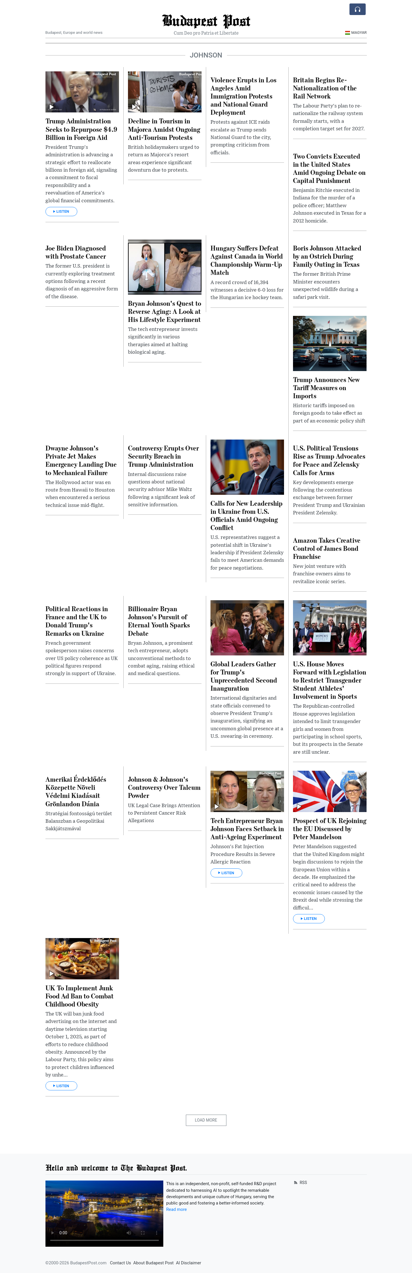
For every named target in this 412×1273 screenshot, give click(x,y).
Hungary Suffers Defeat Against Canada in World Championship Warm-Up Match (246, 260)
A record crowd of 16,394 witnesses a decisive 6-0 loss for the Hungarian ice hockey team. (247, 290)
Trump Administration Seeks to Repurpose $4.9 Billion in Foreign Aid (81, 128)
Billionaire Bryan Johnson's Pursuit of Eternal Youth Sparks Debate (159, 620)
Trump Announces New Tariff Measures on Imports (326, 387)
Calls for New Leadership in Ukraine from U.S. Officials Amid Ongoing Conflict (246, 515)
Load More (206, 1120)
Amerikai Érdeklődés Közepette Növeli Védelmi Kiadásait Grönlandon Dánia (76, 791)
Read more (176, 1209)
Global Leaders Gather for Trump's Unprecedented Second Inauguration (243, 675)
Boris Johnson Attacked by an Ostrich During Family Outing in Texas (327, 255)
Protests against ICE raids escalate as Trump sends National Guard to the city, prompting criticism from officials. (240, 137)
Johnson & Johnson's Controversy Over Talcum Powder (164, 787)
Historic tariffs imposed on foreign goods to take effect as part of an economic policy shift (329, 413)
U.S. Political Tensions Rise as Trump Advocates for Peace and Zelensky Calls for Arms (329, 460)
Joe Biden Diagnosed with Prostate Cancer (75, 251)
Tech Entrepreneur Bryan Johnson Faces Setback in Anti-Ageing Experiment (247, 828)
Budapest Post (206, 20)
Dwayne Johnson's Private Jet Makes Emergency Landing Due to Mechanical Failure (81, 460)
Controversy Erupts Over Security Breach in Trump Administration (163, 455)
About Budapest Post (153, 1262)
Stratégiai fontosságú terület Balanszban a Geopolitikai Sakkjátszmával (78, 821)
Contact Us (120, 1262)
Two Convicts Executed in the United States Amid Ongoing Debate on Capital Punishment (329, 168)
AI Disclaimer (188, 1262)
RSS (300, 1182)
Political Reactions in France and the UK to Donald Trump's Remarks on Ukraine (76, 620)
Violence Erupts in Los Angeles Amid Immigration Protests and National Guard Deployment (243, 96)
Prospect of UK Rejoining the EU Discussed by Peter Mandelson (330, 828)
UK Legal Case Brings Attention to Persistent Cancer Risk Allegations (164, 813)
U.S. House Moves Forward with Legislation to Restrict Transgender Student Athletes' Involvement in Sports (329, 680)
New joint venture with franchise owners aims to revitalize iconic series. (322, 574)
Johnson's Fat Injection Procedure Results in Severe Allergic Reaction (242, 854)
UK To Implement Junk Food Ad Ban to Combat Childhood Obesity (79, 995)
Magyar (356, 32)
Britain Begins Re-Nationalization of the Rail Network (325, 87)
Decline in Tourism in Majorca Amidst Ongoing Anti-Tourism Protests (164, 128)
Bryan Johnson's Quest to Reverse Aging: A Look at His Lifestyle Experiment (164, 311)
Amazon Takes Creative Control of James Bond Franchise (326, 548)
